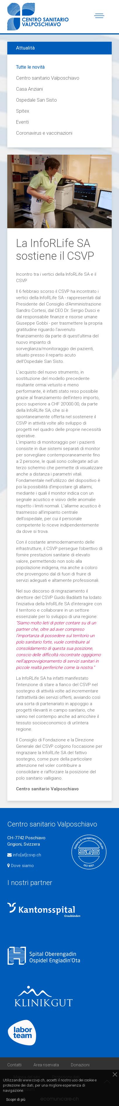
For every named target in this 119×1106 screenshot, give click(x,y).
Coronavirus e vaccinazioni (44, 133)
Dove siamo (22, 865)
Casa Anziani (29, 89)
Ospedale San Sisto (36, 100)
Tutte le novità (30, 67)
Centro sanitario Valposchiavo (47, 78)
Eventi (22, 122)
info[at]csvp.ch (27, 855)
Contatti (14, 1065)
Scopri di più (15, 1100)
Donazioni (80, 1065)
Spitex (22, 111)
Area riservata (46, 1065)
